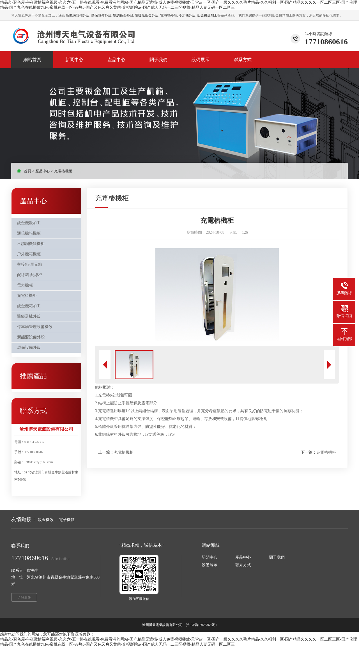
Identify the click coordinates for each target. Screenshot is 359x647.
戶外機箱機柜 (29, 254)
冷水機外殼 (187, 15)
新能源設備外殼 (77, 15)
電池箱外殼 (168, 15)
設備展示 (209, 565)
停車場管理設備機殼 (34, 327)
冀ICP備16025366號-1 (202, 625)
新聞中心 (209, 557)
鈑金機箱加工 (29, 306)
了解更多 (24, 597)
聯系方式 (243, 565)
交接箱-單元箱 (29, 264)
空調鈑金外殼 (123, 15)
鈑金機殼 (46, 520)
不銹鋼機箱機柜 (31, 244)
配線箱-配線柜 (29, 275)
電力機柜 (25, 285)
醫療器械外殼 (29, 316)
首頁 (27, 171)
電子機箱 (67, 520)
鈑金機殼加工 (207, 15)
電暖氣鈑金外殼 (146, 15)
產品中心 (42, 171)
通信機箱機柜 (29, 233)
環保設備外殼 (101, 15)
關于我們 (277, 557)
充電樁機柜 (63, 171)
